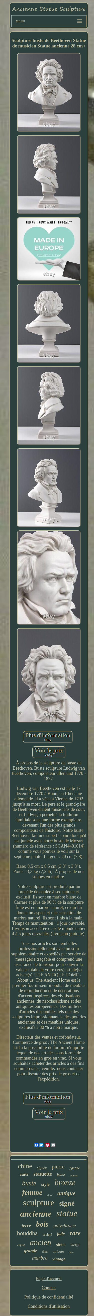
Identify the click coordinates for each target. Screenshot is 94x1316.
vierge (75, 1245)
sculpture (38, 1202)
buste (29, 1183)
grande (30, 1250)
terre (26, 1225)
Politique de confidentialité (48, 1297)
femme (32, 1192)
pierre (58, 1166)
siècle (60, 1245)
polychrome (64, 1225)
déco (71, 1252)
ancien (40, 1242)
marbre (39, 1258)
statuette (42, 1174)
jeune (61, 1175)
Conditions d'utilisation (49, 1306)
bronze (65, 1182)
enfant (21, 1245)
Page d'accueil (49, 1278)
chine (25, 1166)
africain (58, 1251)
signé (66, 1203)
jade (61, 1233)
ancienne (35, 1213)
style (45, 1184)
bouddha (27, 1233)
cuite (24, 1174)
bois (42, 1224)
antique (66, 1193)
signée (42, 1168)
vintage (59, 1259)
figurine (74, 1168)
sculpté (47, 1234)
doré (49, 1195)
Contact (49, 1287)
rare (75, 1233)
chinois (74, 1175)
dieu (45, 1251)
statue (66, 1213)
